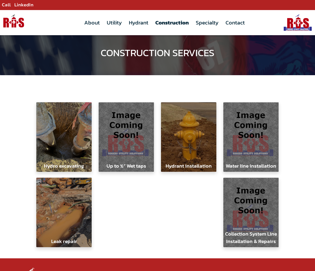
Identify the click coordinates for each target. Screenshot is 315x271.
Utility (114, 22)
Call (6, 5)
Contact (235, 22)
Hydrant (138, 22)
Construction (172, 22)
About (92, 22)
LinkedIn (23, 5)
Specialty (207, 22)
